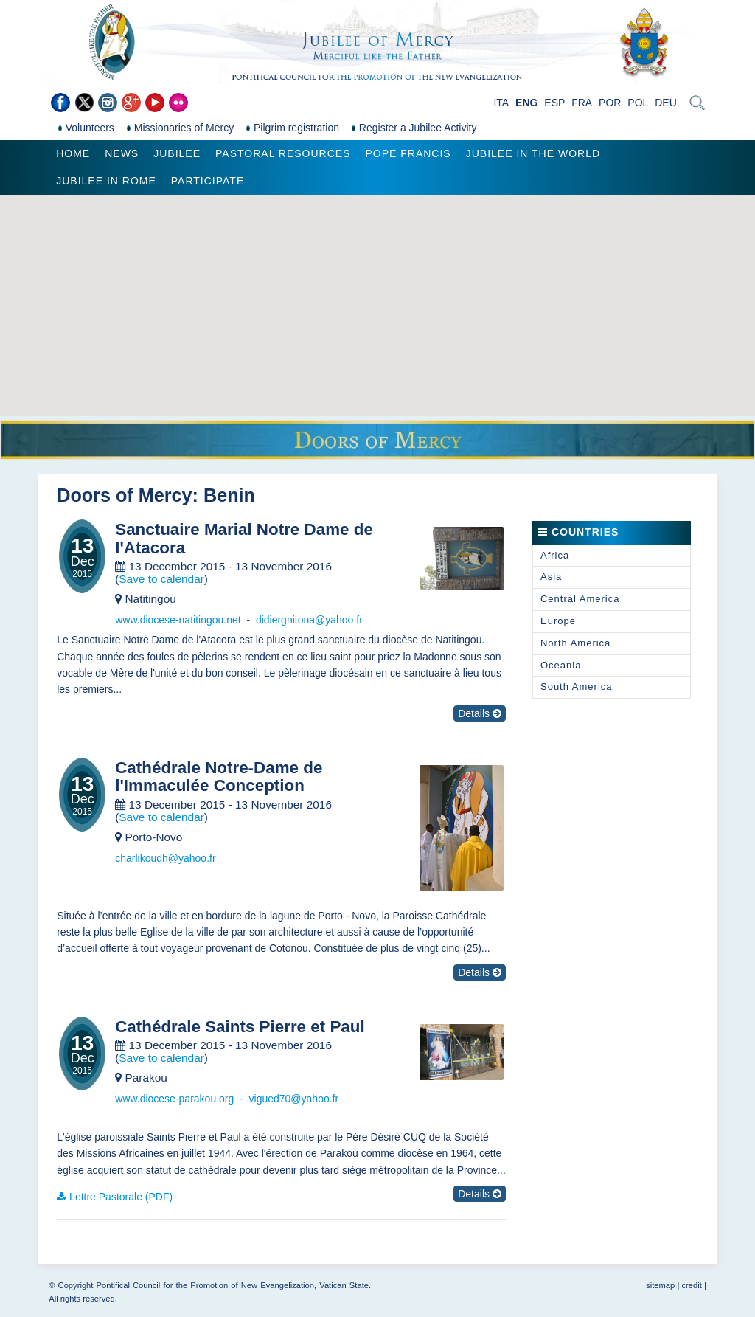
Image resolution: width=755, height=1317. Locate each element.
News (122, 153)
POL (637, 102)
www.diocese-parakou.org (174, 1099)
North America (575, 643)
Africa (554, 555)
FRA (581, 102)
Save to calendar (161, 579)
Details (479, 713)
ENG (526, 102)
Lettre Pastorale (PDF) (121, 1197)
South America (576, 686)
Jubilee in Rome (106, 181)
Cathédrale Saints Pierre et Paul (239, 1027)
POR (610, 102)
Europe (558, 620)
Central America (579, 598)
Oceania (560, 665)
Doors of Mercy (124, 495)
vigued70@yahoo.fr (294, 1099)
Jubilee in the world (533, 153)
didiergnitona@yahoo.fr (309, 620)
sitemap (660, 1285)
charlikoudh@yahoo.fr (165, 858)
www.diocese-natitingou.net (177, 620)
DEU (666, 102)
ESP (554, 102)
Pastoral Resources (282, 153)
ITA (501, 102)
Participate (207, 181)
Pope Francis (407, 153)
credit (691, 1285)
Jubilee (177, 153)
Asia (551, 576)
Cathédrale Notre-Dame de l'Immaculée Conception (218, 777)
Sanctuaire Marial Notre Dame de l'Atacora (244, 539)
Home (73, 153)
